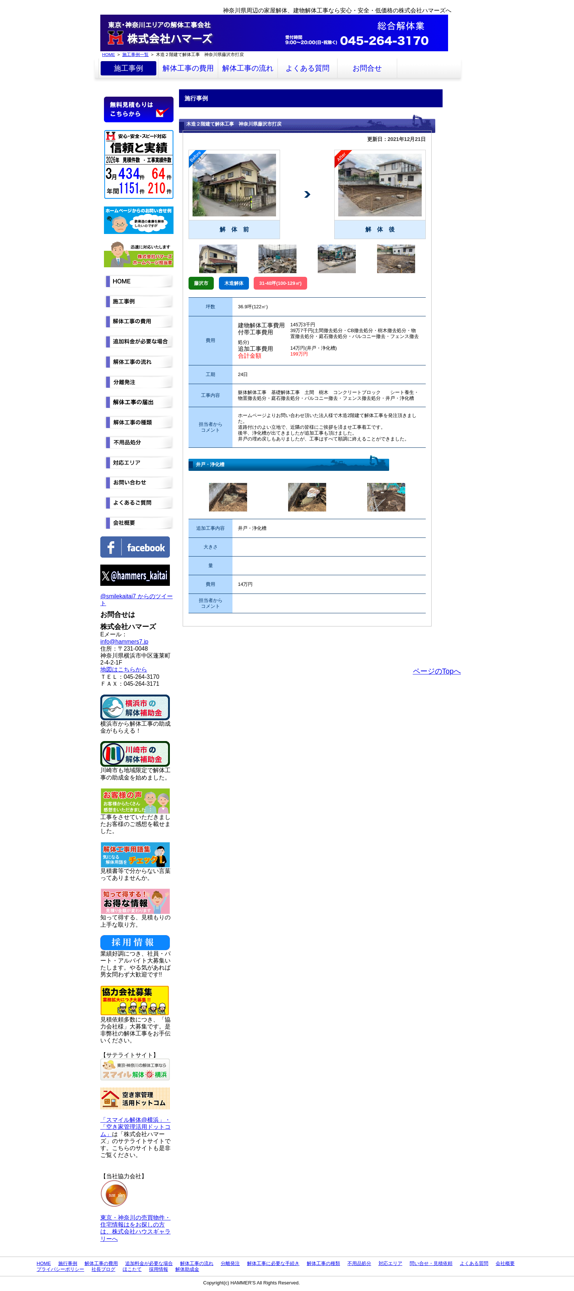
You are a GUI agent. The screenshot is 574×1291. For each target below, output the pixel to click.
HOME (108, 54)
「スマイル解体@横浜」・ (135, 1120)
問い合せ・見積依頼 (431, 1263)
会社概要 (505, 1263)
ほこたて (132, 1269)
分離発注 (230, 1263)
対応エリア (390, 1263)
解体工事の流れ (247, 68)
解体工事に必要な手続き (273, 1263)
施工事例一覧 (135, 54)
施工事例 (128, 68)
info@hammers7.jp (124, 642)
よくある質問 (307, 68)
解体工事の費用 (188, 68)
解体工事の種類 (323, 1263)
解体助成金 (187, 1269)
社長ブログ (103, 1269)
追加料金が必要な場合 (149, 1263)
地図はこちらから (123, 669)
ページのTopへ (437, 671)
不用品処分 (359, 1263)
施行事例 (67, 1263)
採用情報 (158, 1269)
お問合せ (367, 68)
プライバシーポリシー (60, 1269)
